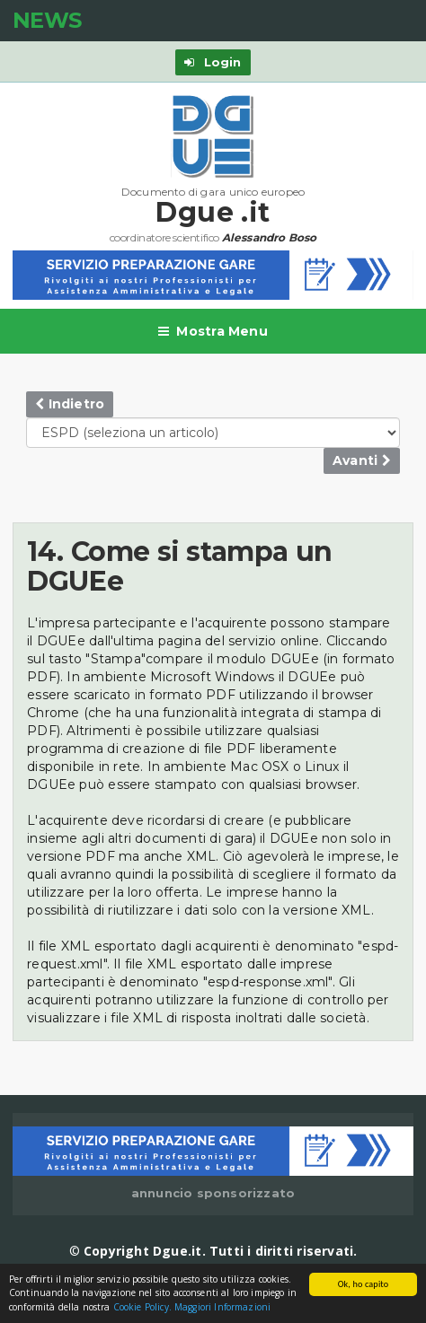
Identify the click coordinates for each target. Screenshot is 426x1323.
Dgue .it (213, 212)
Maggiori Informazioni (222, 1307)
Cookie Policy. (142, 1307)
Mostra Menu (213, 331)
